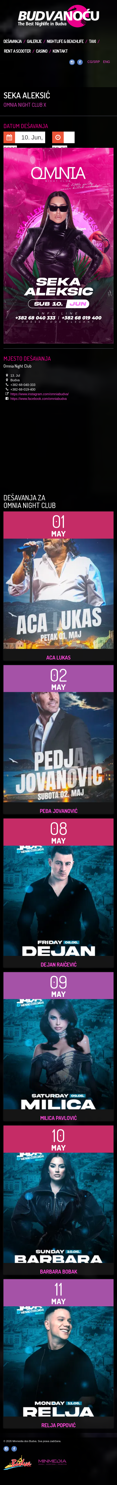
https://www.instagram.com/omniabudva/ (39, 394)
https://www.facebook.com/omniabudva (38, 399)
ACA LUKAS (58, 657)
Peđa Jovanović (58, 811)
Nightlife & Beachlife (65, 41)
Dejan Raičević (58, 964)
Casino (41, 51)
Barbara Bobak (58, 1271)
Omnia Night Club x (24, 104)
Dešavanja (12, 41)
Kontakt (60, 51)
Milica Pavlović (58, 1118)
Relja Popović (58, 1425)
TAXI (92, 41)
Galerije (34, 41)
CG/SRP (93, 62)
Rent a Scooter (17, 51)
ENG (106, 62)
